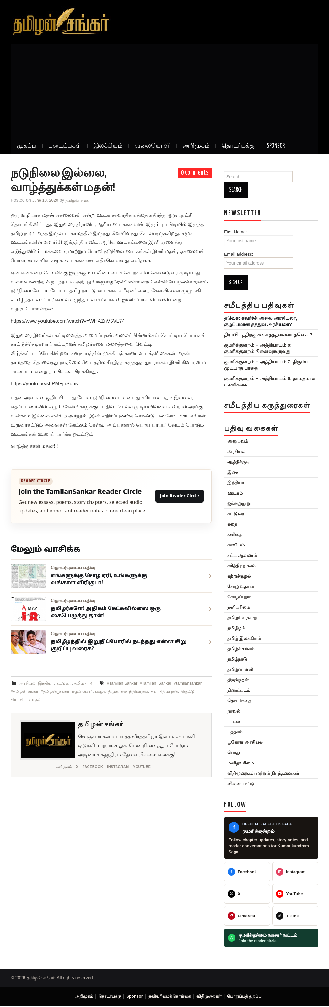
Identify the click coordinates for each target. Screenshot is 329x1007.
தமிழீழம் (233, 627)
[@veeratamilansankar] (247, 916)
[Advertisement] (164, 91)
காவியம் (232, 544)
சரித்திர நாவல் (238, 565)
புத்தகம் (231, 731)
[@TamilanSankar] (247, 894)
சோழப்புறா (235, 596)
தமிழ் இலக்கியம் (241, 638)
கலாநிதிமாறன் (176, 691)
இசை (229, 472)
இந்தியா (48, 682)
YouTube (151, 767)
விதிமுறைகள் (211, 996)
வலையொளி (152, 146)
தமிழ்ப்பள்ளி (237, 669)
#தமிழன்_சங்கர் (92, 691)
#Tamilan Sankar (129, 682)
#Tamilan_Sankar (165, 682)
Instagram (124, 767)
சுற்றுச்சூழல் (236, 576)
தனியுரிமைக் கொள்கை (170, 996)
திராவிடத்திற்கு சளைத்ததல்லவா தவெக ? (265, 334)
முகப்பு (26, 146)
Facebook (96, 767)
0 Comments (194, 173)
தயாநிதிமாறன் (25, 699)
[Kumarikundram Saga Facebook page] (271, 838)
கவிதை (231, 534)
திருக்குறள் (234, 679)
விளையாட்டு (237, 783)
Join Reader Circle (179, 496)
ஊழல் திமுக (147, 691)
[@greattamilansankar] (295, 871)
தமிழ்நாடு (88, 682)
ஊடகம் (232, 492)
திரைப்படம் (235, 690)
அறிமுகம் (196, 146)
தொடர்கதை (236, 700)
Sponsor (276, 146)
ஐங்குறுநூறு (235, 503)
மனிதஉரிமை (237, 762)
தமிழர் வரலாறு (239, 617)
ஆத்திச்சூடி (235, 461)
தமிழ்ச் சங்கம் (237, 648)
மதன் (86, 699)
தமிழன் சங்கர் (82, 200)
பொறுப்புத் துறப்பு (249, 996)
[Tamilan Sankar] (247, 871)
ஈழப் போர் (121, 691)
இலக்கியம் (107, 146)
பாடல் (230, 721)
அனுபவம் (234, 441)
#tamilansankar (26, 691)
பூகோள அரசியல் (242, 742)
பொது (230, 752)
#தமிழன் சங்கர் (59, 691)
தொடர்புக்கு (238, 146)
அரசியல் (28, 682)
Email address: (258, 260)
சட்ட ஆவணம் (239, 555)
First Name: (258, 237)
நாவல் (230, 710)
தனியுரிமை (235, 607)
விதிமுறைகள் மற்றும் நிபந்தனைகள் (260, 773)
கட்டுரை (67, 682)
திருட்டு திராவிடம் (60, 699)
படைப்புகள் (64, 146)
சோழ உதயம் (237, 586)
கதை (229, 524)
